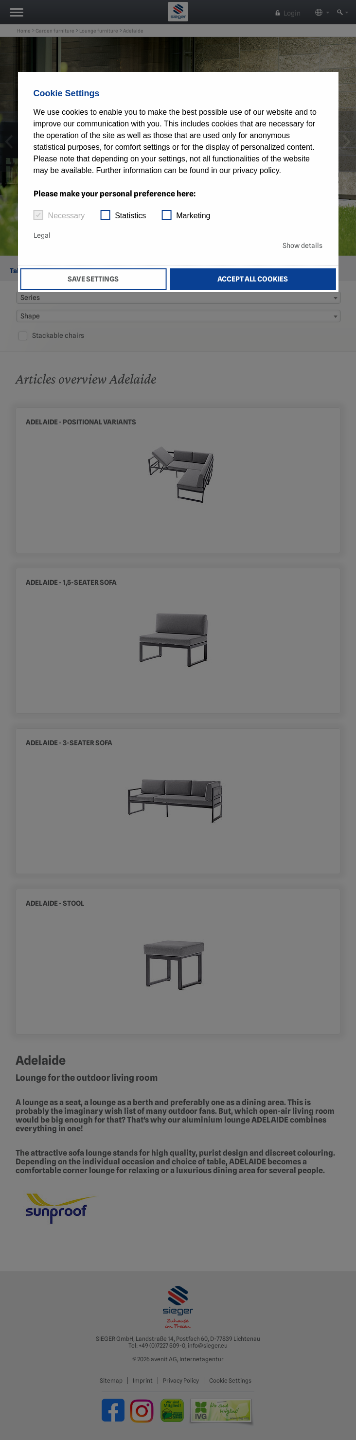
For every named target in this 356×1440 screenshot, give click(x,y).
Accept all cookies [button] (252, 279)
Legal (42, 235)
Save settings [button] (93, 279)
